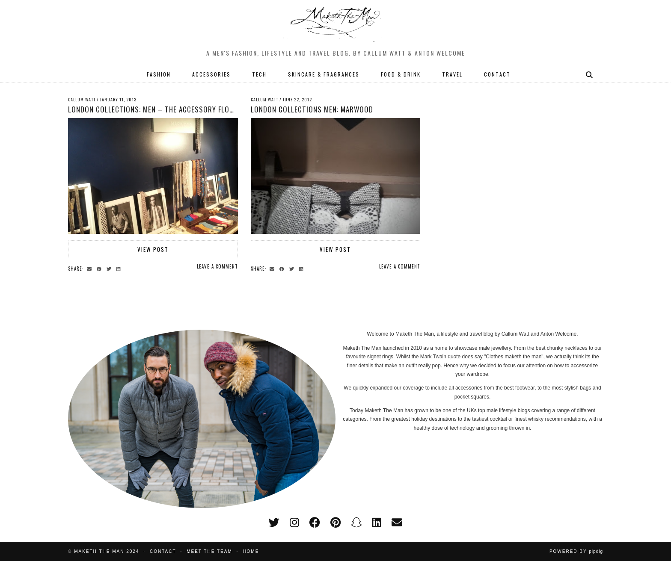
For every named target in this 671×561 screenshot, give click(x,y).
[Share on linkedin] (119, 268)
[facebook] (314, 523)
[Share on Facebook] (100, 268)
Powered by (576, 551)
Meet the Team (209, 551)
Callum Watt (81, 99)
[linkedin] (376, 523)
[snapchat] (356, 523)
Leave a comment (217, 266)
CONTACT (497, 74)
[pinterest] (335, 523)
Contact (163, 551)
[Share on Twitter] (110, 268)
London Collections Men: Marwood (312, 109)
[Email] (397, 523)
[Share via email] (90, 268)
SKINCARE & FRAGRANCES (323, 74)
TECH (259, 74)
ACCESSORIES (211, 74)
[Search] (590, 74)
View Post (153, 249)
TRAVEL (452, 74)
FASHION (159, 74)
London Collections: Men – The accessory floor (153, 109)
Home (251, 551)
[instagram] (294, 523)
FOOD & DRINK (401, 74)
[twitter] (274, 523)
